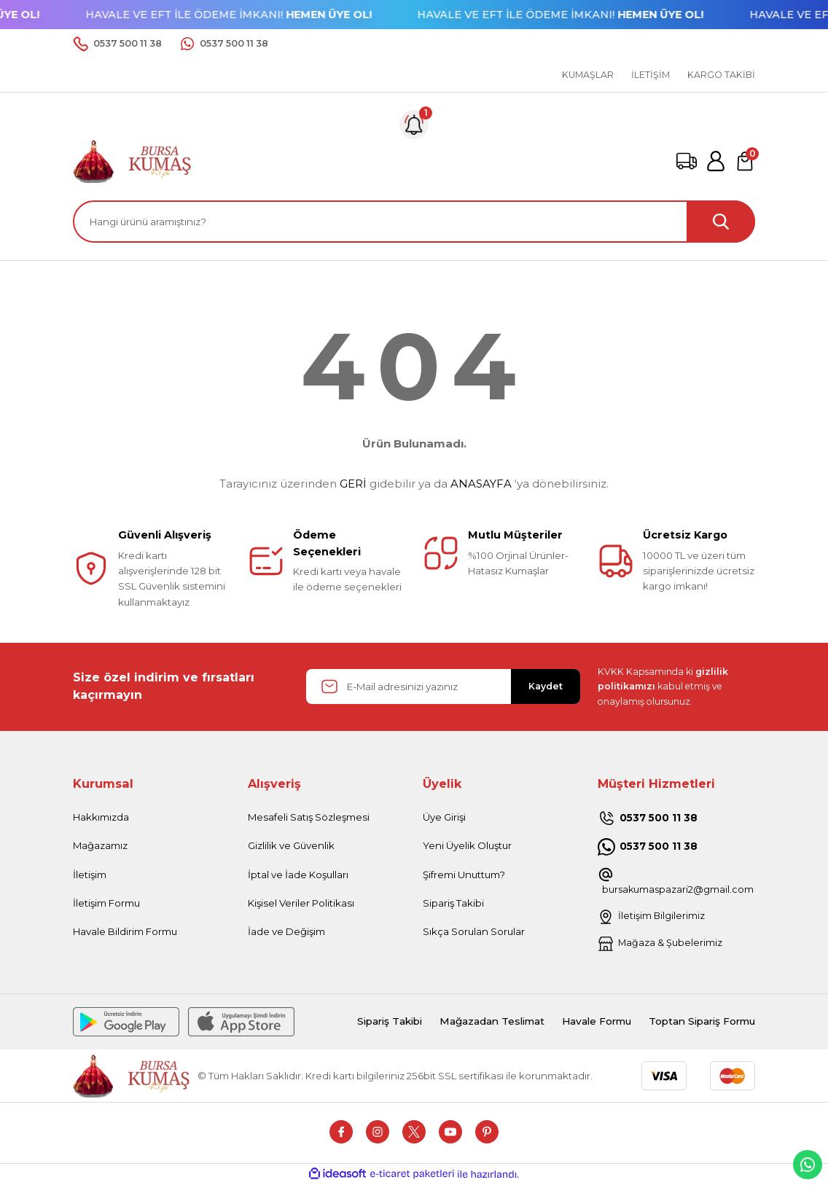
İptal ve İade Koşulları (298, 874)
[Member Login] (716, 161)
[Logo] (132, 160)
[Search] (414, 221)
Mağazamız (100, 845)
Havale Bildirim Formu (125, 931)
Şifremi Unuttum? (464, 874)
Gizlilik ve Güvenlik (291, 845)
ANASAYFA (481, 483)
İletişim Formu (106, 903)
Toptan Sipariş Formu (696, 1022)
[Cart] (745, 161)
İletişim (89, 874)
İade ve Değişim (286, 931)
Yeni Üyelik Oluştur (467, 845)
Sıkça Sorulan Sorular (474, 931)
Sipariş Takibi (453, 903)
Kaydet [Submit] (545, 686)
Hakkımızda (101, 817)
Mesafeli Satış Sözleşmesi (309, 817)
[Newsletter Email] (443, 686)
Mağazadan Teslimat (471, 1022)
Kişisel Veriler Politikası (301, 903)
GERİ (353, 483)
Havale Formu (582, 1022)
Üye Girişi (444, 817)
